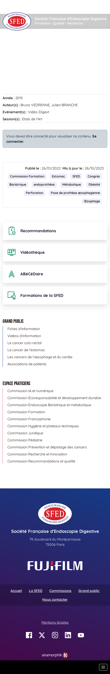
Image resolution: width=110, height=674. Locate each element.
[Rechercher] (60, 6)
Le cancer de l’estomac (26, 350)
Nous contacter (55, 599)
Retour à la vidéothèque (25, 72)
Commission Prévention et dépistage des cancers (47, 447)
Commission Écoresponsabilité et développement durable (54, 398)
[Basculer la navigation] (103, 667)
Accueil (9, 42)
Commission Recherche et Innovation (37, 454)
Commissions (60, 590)
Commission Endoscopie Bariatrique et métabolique (49, 405)
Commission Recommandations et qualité (41, 461)
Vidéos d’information (24, 336)
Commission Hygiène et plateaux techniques (43, 426)
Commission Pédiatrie (25, 440)
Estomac (58, 176)
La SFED (35, 590)
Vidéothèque (32, 42)
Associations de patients (26, 364)
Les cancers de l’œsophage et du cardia (39, 357)
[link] (55, 655)
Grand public (88, 590)
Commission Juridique (25, 433)
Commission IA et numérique (30, 391)
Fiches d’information (23, 329)
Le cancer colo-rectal (24, 343)
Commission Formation (27, 176)
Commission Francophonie (29, 419)
